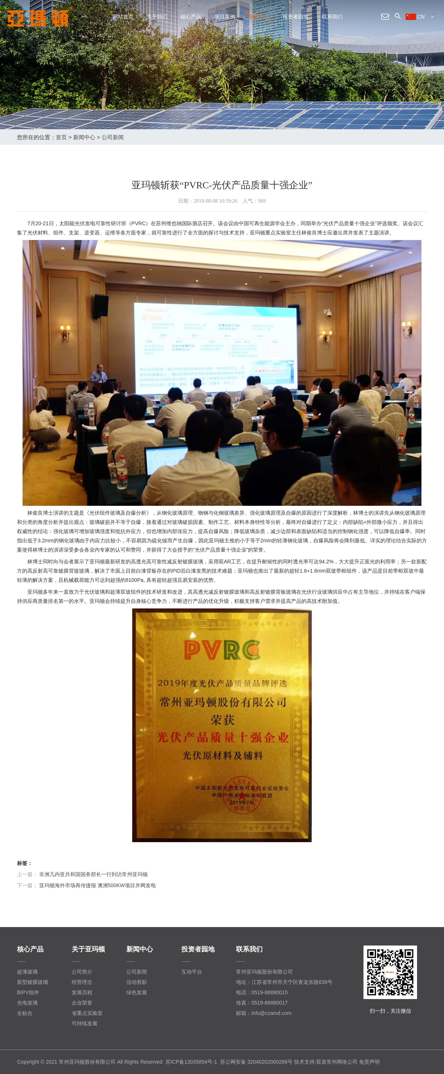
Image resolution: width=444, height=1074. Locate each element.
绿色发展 (136, 992)
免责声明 (369, 1062)
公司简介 (82, 971)
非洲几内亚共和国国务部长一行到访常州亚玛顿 (93, 874)
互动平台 (191, 971)
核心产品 (191, 17)
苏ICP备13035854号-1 (191, 1062)
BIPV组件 (28, 992)
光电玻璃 (27, 1002)
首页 (61, 137)
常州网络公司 (342, 1062)
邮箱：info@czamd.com (263, 1013)
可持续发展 (85, 1023)
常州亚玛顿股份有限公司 (264, 971)
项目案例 (225, 17)
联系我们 (332, 17)
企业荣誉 (82, 1002)
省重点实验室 (87, 1013)
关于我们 (157, 17)
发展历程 (82, 992)
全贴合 (25, 1013)
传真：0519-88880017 (262, 1002)
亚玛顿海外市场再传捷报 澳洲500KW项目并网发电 (97, 885)
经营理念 (82, 982)
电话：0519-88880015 (262, 992)
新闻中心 (259, 17)
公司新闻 (113, 137)
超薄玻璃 (27, 971)
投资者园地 (295, 17)
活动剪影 (136, 982)
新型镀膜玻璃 (32, 982)
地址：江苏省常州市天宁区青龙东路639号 (284, 982)
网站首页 (123, 17)
